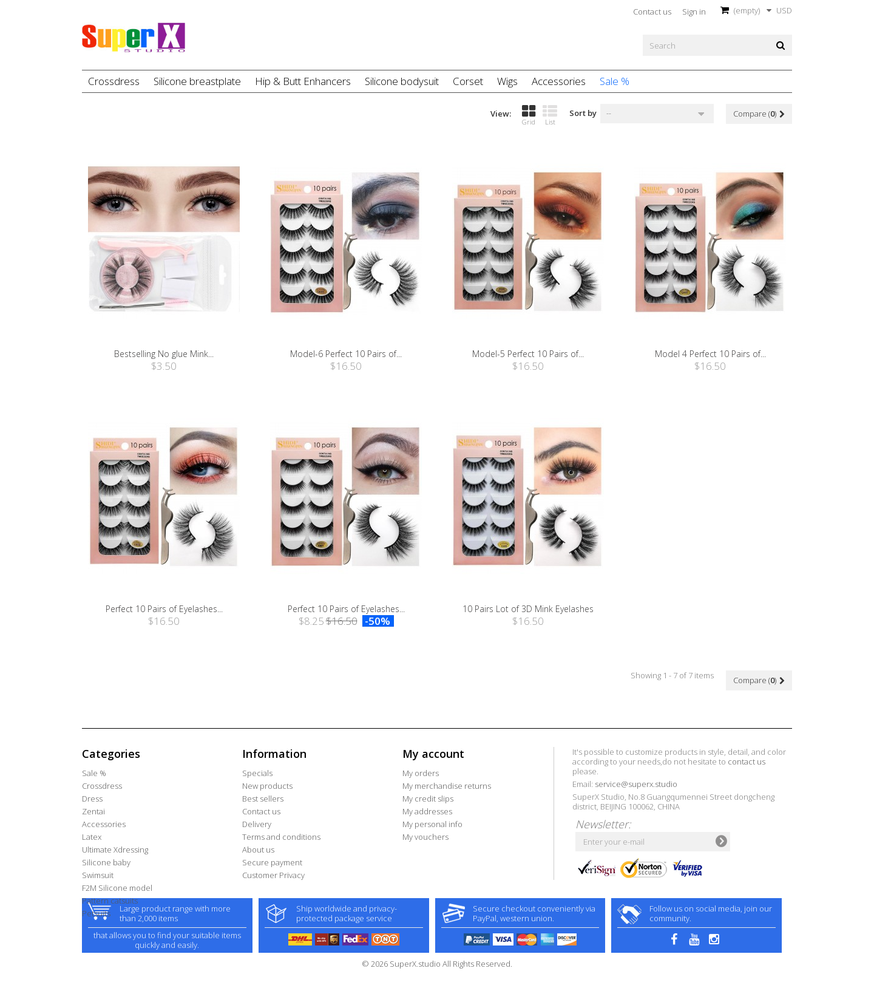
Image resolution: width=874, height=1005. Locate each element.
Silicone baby (106, 862)
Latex (91, 836)
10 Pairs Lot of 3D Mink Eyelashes (528, 609)
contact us (746, 761)
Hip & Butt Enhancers (303, 81)
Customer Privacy (273, 875)
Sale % (614, 81)
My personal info (432, 824)
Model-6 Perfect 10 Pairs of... (346, 353)
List (550, 115)
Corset (468, 81)
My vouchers (425, 836)
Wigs (507, 81)
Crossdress (114, 81)
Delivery (256, 824)
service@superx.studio (636, 783)
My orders (420, 773)
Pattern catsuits (110, 900)
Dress (92, 798)
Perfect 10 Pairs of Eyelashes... (164, 609)
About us (258, 849)
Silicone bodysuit (402, 81)
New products (267, 785)
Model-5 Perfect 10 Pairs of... (528, 353)
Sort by (583, 112)
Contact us (652, 11)
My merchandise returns (446, 785)
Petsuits (96, 913)
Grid (528, 115)
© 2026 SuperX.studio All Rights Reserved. (437, 998)
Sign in (694, 11)
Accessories (559, 81)
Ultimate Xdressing (115, 849)
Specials (257, 773)
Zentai (93, 811)
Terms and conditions (281, 836)
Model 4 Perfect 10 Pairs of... (710, 353)
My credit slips (427, 798)
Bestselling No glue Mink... (164, 353)
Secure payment (272, 862)
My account (433, 753)
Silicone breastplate (197, 81)
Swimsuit (97, 875)
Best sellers (262, 798)
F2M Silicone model (117, 887)
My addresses (427, 811)
